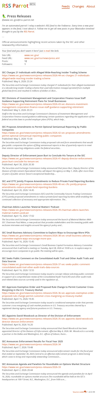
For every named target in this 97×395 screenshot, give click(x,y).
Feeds (66, 6)
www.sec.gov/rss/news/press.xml (42, 58)
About (91, 6)
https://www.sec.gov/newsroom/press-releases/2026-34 (31, 344)
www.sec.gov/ (31, 55)
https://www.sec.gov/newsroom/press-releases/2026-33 (31, 367)
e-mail (47, 50)
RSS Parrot (29, 31)
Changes (78, 6)
